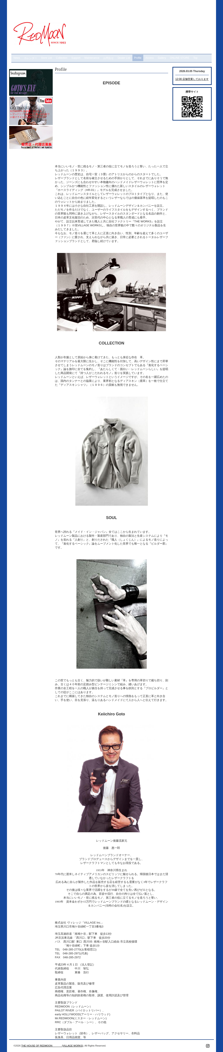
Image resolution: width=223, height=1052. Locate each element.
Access (149, 57)
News (17, 57)
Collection (62, 57)
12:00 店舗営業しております (192, 79)
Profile (138, 57)
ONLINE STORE (179, 57)
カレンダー (30, 58)
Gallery (162, 57)
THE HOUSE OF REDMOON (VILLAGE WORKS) (52, 1045)
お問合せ (108, 58)
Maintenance (91, 57)
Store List (46, 57)
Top (195, 57)
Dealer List (124, 57)
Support (75, 57)
